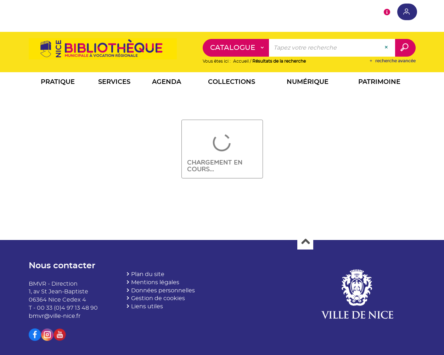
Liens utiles (147, 306)
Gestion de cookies (158, 298)
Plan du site (147, 274)
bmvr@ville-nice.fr (54, 316)
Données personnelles (163, 290)
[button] (58, 83)
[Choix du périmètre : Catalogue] (236, 48)
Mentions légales (155, 282)
